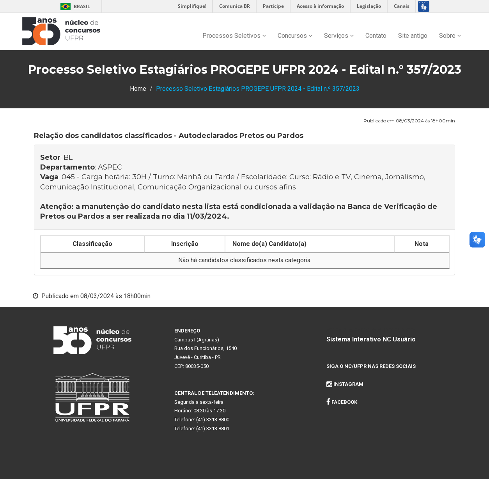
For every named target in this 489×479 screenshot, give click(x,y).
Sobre (450, 35)
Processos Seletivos (234, 35)
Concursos (295, 35)
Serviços (339, 35)
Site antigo (412, 35)
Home (138, 88)
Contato (375, 35)
